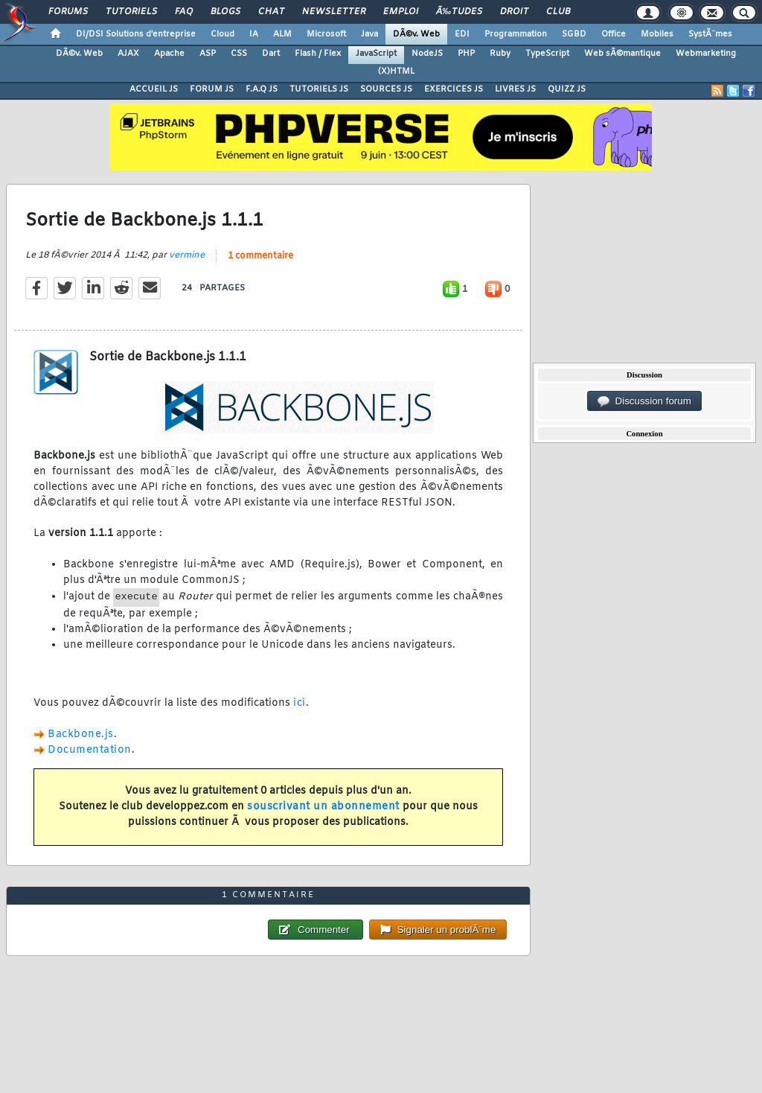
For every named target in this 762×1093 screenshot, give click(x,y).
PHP (466, 53)
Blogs (225, 12)
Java (369, 34)
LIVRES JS (515, 89)
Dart (271, 53)
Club (558, 12)
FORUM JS (212, 89)
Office (613, 34)
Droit (514, 12)
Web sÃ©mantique (622, 53)
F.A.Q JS (262, 89)
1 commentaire (260, 256)
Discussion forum (644, 401)
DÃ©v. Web (416, 34)
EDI (462, 34)
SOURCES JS (386, 89)
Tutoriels (131, 12)
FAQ (183, 12)
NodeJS (427, 53)
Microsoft (326, 34)
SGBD (574, 34)
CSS (239, 53)
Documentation (90, 750)
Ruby (500, 53)
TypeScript (547, 53)
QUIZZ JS (567, 89)
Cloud (222, 34)
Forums (68, 12)
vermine (187, 255)
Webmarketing (706, 53)
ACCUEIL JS (153, 89)
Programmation (515, 34)
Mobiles (657, 34)
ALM (282, 34)
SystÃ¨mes (710, 34)
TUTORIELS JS (318, 89)
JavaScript (376, 53)
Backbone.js (81, 734)
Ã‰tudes (459, 12)
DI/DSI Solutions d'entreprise (136, 34)
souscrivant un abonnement (323, 807)
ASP (207, 53)
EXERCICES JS (453, 89)
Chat (271, 12)
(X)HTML (396, 71)
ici (299, 703)
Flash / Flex (318, 53)
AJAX (128, 53)
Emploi (401, 12)
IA (253, 34)
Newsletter (334, 12)
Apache (169, 53)
